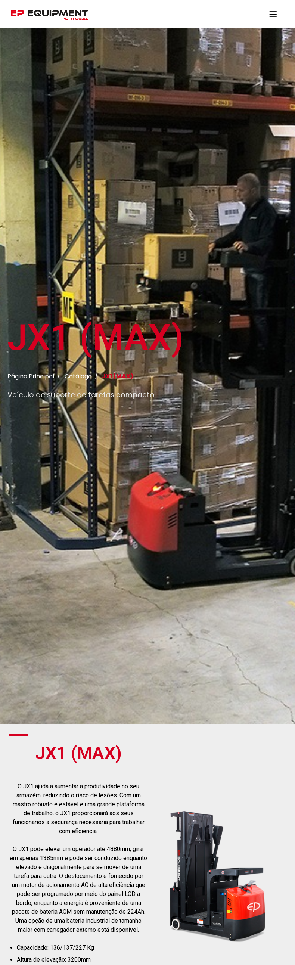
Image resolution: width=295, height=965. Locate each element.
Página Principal (30, 376)
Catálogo (78, 376)
